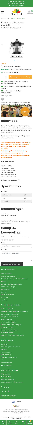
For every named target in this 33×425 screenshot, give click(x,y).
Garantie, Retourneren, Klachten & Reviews (14, 279)
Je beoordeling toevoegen (12, 264)
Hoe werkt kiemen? (7, 327)
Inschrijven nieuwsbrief (8, 396)
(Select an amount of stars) (15, 237)
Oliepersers (4, 360)
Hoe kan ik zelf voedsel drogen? (11, 325)
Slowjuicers (4, 344)
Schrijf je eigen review (16, 28)
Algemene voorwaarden (8, 276)
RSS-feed (4, 300)
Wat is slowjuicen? (7, 309)
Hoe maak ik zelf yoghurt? (9, 330)
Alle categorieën (6, 365)
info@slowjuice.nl (7, 379)
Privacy (3, 281)
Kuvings (6, 28)
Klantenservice (6, 289)
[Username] (16, 246)
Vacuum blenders (6, 352)
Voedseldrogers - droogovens (10, 347)
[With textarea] (16, 256)
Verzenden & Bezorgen (8, 287)
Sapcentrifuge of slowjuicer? (10, 314)
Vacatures (4, 297)
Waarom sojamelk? (7, 333)
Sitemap (4, 292)
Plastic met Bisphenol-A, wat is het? (12, 335)
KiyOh (12, 417)
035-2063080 (6, 377)
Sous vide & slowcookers (9, 357)
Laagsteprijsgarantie (7, 295)
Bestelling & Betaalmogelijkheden (11, 284)
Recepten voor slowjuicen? (9, 317)
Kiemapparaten (6, 355)
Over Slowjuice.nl (6, 273)
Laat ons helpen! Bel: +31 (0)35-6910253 (13, 182)
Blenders (4, 349)
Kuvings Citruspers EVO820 (18, 18)
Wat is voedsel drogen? (8, 322)
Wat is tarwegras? (7, 319)
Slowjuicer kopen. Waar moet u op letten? (14, 311)
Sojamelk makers (6, 363)
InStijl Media (19, 413)
